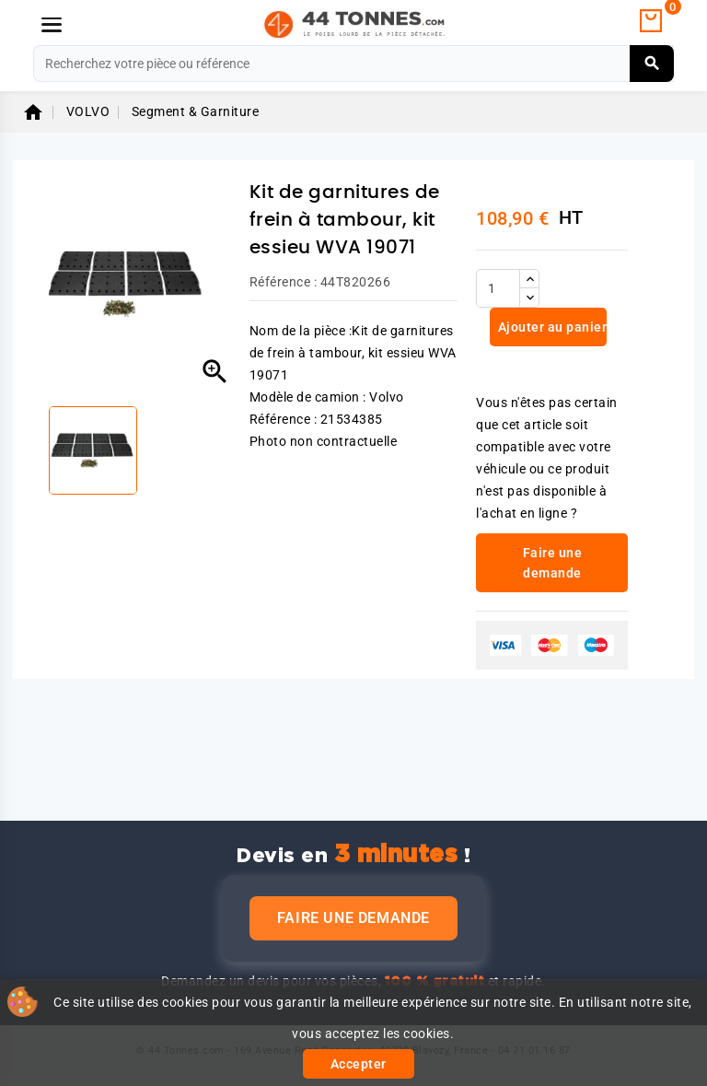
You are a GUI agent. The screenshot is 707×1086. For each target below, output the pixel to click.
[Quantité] (498, 288)
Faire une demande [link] (553, 562)
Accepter (358, 1064)
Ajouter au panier (550, 327)
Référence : (283, 281)
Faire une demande (353, 918)
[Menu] (51, 25)
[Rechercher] (353, 63)
